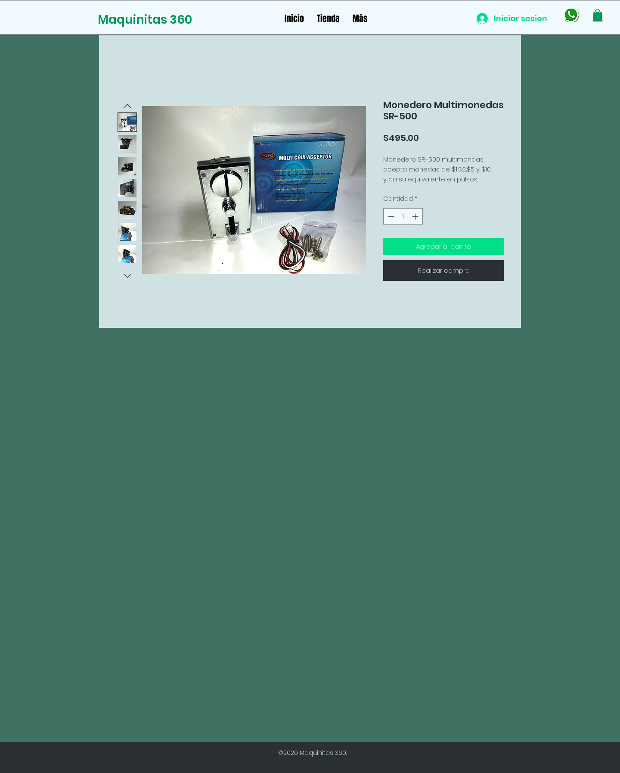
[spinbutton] (403, 216)
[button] (597, 15)
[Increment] (416, 216)
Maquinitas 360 (145, 19)
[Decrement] (390, 216)
